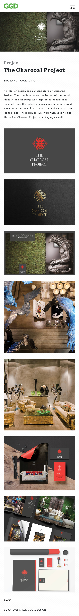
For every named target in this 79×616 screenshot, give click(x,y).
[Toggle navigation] (72, 6)
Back (7, 600)
